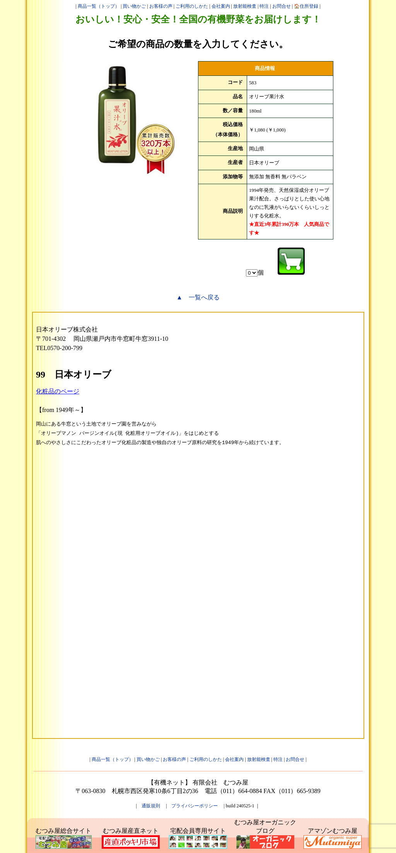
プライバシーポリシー (194, 806)
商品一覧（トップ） (98, 6)
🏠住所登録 (306, 6)
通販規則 (151, 806)
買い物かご (134, 6)
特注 (264, 6)
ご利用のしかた (192, 6)
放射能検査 (244, 6)
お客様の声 (160, 6)
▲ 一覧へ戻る (198, 297)
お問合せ (281, 6)
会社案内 (221, 6)
